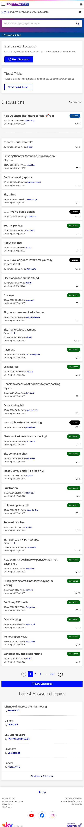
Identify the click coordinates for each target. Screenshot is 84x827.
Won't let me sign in (22, 211)
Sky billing (10, 194)
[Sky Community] (18, 4)
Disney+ (9, 295)
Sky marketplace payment (20, 329)
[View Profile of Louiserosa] (14, 752)
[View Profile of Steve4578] (31, 547)
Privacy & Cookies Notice (12, 801)
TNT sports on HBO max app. (21, 539)
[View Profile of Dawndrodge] (31, 199)
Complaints (7, 804)
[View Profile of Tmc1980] (30, 230)
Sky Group (6, 807)
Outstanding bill (14, 405)
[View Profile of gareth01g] (30, 624)
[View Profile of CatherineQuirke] (33, 354)
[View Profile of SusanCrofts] (32, 510)
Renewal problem (14, 522)
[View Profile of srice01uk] (31, 165)
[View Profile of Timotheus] (30, 568)
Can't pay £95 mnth (16, 602)
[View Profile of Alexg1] (29, 337)
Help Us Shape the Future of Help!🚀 (26, 115)
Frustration (11, 488)
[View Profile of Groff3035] (30, 641)
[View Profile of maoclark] (30, 300)
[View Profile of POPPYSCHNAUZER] (18, 738)
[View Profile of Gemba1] (29, 372)
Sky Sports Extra (15, 734)
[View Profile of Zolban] (29, 147)
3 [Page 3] (40, 674)
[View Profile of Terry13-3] (29, 590)
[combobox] (38, 23)
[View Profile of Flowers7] (30, 493)
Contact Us (77, 804)
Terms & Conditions (73, 798)
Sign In (80, 5)
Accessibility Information (71, 801)
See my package (13, 225)
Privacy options (8, 798)
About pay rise (13, 242)
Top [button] (44, 792)
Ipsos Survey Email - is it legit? (22, 471)
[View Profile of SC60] (28, 659)
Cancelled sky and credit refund (23, 653)
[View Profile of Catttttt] (28, 527)
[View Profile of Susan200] (30, 441)
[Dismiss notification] (80, 12)
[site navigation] (3, 4)
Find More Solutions (42, 776)
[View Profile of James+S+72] (32, 410)
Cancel (9, 763)
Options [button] (73, 102)
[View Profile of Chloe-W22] (29, 120)
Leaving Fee (11, 366)
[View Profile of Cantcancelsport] (33, 182)
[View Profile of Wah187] (29, 283)
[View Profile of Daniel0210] (31, 216)
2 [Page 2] (35, 674)
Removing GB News (15, 636)
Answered (73, 225)
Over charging (12, 619)
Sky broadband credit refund (21, 278)
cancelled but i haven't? (18, 142)
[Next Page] (60, 674)
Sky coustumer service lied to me (24, 312)
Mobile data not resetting (26, 422)
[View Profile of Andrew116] (14, 766)
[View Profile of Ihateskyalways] (33, 317)
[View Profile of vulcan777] (30, 458)
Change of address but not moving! (25, 436)
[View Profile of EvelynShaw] (31, 607)
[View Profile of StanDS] (29, 476)
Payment (9, 349)
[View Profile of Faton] (28, 247)
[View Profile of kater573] (30, 393)
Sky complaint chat (15, 453)
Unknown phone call (16, 505)
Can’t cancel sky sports (18, 177)
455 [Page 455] (52, 674)
